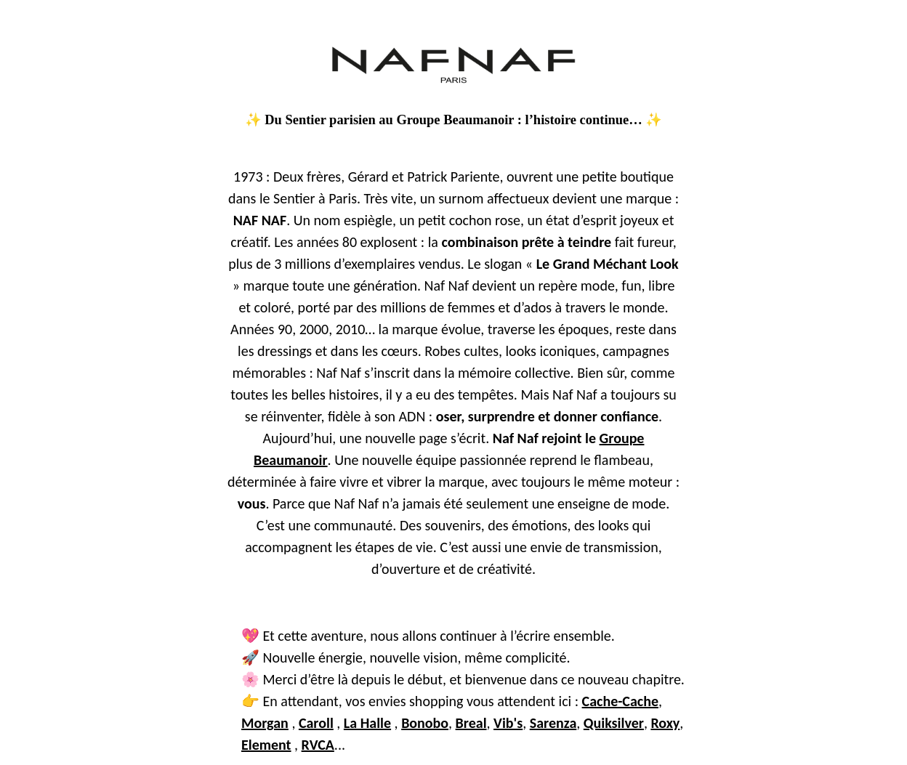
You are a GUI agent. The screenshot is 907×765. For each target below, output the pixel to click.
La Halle (367, 723)
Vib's (508, 723)
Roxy (665, 723)
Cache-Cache (620, 701)
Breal (471, 723)
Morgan (265, 723)
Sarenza (553, 723)
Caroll (316, 723)
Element (266, 744)
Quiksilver (614, 723)
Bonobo (424, 723)
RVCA (318, 744)
